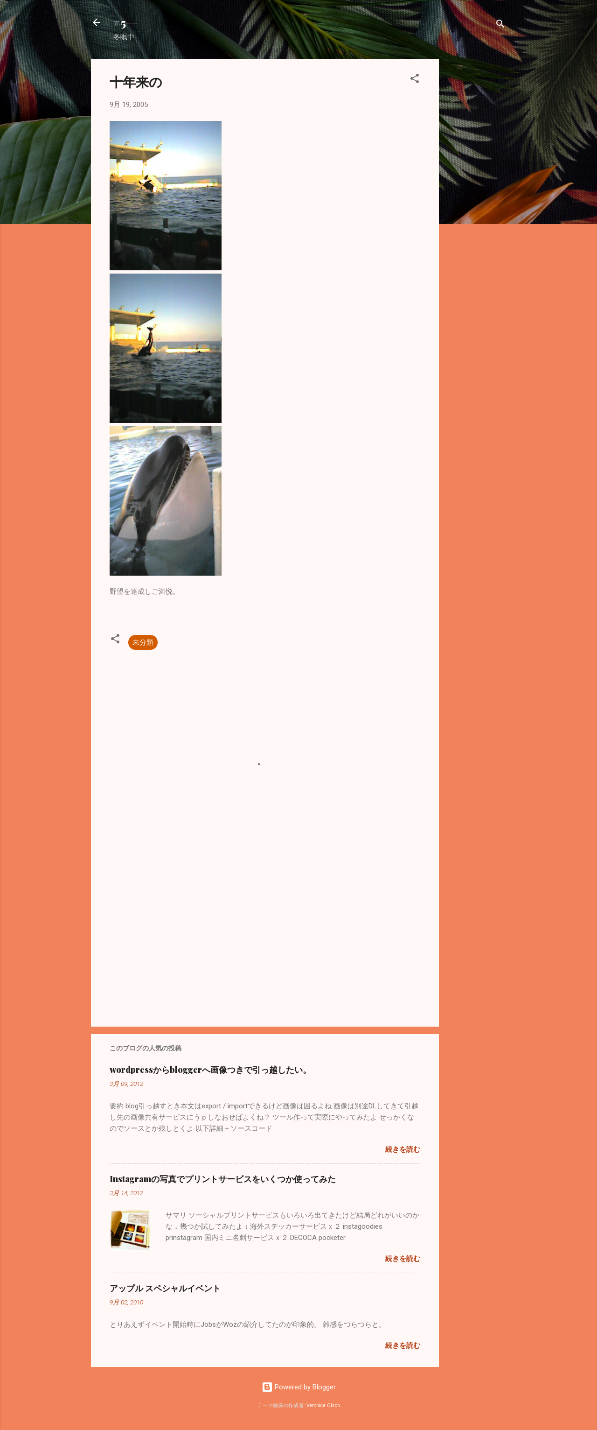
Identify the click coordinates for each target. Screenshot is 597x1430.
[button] (414, 80)
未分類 (142, 642)
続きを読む (402, 1149)
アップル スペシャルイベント (165, 1288)
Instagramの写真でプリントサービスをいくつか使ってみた (223, 1178)
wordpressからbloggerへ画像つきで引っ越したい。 (210, 1069)
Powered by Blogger (299, 1387)
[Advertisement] (476, 199)
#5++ (125, 22)
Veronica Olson (323, 1405)
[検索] (500, 25)
